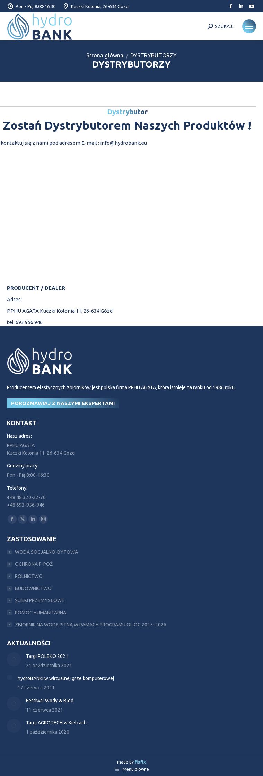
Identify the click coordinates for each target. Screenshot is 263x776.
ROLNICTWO (29, 576)
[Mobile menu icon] (249, 26)
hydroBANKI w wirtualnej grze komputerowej (66, 678)
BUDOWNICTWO (33, 588)
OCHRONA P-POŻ (34, 564)
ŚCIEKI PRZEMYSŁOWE (39, 600)
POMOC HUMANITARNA (40, 612)
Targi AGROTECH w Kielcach (56, 722)
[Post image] (14, 659)
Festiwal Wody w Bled (49, 700)
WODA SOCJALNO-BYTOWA (46, 552)
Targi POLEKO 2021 (47, 656)
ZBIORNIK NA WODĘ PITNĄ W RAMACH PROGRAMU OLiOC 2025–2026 (90, 624)
